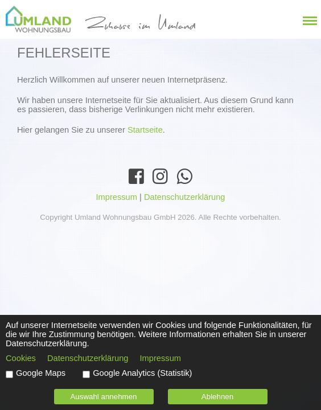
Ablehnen (217, 396)
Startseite (145, 129)
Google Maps (40, 373)
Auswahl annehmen (103, 396)
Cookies (21, 358)
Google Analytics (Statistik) (142, 373)
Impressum (116, 197)
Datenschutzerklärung (184, 197)
